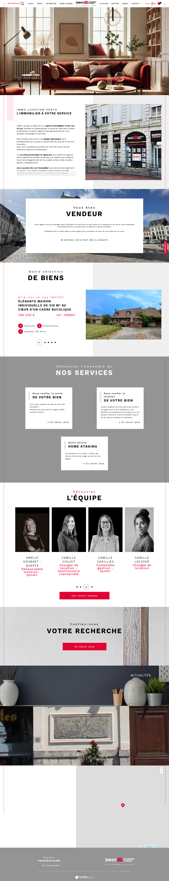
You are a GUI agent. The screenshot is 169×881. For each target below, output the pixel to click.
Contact (165, 247)
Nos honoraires (79, 875)
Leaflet (142, 851)
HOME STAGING (66, 3)
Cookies (128, 875)
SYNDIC (125, 3)
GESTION (115, 3)
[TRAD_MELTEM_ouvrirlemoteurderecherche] (16, 4)
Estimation (51, 3)
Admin (107, 875)
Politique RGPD (120, 875)
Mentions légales (98, 875)
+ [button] (161, 773)
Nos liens (112, 875)
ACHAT (31, 3)
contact (135, 3)
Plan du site (88, 875)
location (103, 3)
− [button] (161, 776)
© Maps (149, 851)
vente (40, 3)
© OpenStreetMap (159, 851)
